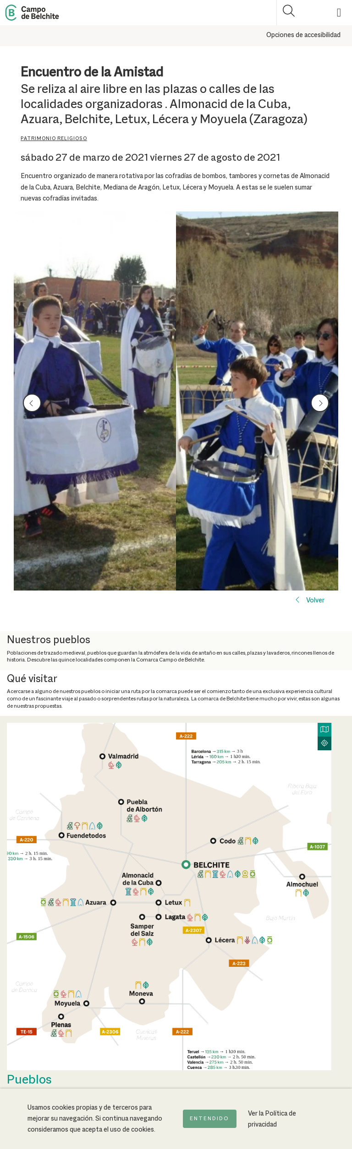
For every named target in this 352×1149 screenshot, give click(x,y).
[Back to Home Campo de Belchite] (32, 13)
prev (32, 402)
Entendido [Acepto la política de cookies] (209, 1119)
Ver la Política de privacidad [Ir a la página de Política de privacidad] (272, 1119)
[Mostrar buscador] (289, 12)
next (320, 402)
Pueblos (29, 1080)
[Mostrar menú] (339, 12)
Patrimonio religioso (54, 138)
